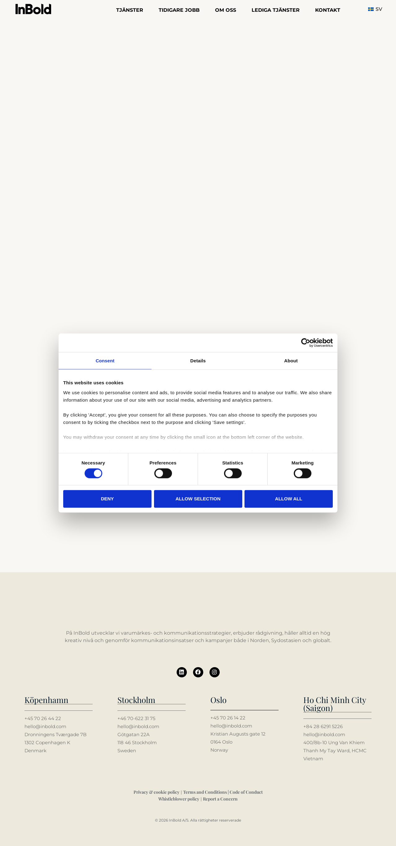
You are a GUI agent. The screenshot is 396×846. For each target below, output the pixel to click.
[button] (377, 9)
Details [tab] (198, 360)
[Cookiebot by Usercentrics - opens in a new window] (306, 342)
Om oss (225, 10)
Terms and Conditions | (206, 792)
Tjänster (129, 10)
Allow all (288, 498)
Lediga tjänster (276, 10)
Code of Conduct (246, 792)
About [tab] (291, 360)
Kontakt (327, 10)
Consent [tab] (105, 360)
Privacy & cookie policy (156, 792)
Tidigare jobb (179, 10)
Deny (107, 498)
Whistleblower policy (178, 798)
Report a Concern (220, 798)
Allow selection (198, 498)
